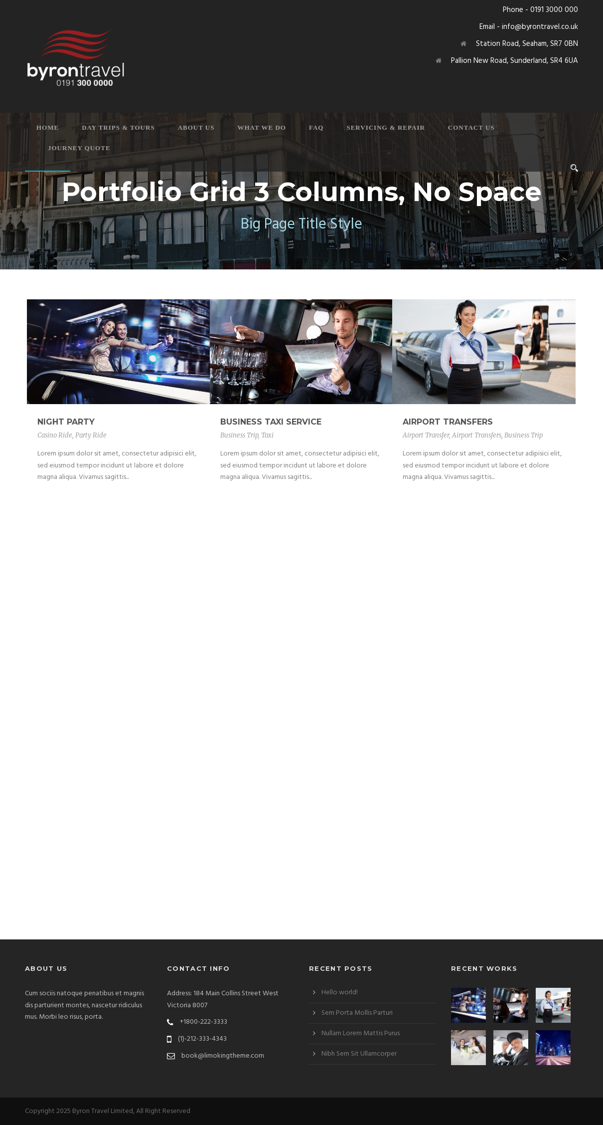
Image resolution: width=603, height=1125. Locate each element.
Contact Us (471, 127)
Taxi (267, 435)
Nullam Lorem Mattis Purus (360, 1033)
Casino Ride (54, 435)
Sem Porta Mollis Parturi (357, 1013)
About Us (196, 127)
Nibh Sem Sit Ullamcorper (359, 1054)
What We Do (262, 127)
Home (47, 127)
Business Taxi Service (270, 422)
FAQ (316, 127)
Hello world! (339, 992)
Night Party (66, 422)
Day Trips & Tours (118, 127)
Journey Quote (79, 148)
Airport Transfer (426, 435)
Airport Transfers (448, 422)
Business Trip (239, 435)
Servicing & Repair (385, 127)
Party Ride (91, 435)
